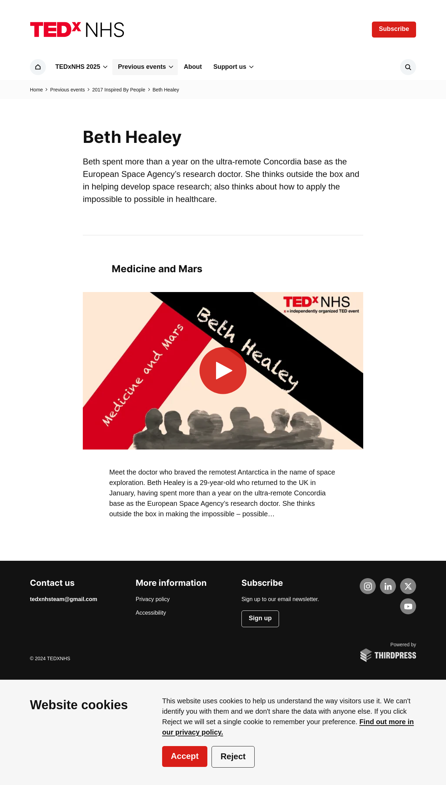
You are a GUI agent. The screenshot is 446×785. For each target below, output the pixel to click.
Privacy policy (153, 599)
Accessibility (151, 613)
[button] (81, 67)
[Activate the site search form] (408, 67)
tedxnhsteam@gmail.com (63, 599)
